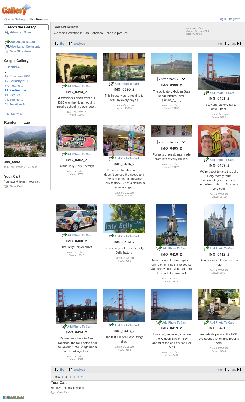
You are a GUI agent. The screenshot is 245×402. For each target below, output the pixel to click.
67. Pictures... (14, 85)
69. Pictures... (14, 95)
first (62, 43)
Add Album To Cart (22, 42)
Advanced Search (21, 32)
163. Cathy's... (14, 113)
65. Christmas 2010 (17, 76)
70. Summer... (14, 99)
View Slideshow (20, 51)
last (233, 43)
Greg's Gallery (14, 19)
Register (234, 19)
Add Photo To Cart (79, 86)
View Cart (16, 186)
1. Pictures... (13, 67)
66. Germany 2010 (16, 81)
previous (79, 43)
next (220, 43)
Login (222, 19)
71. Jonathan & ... (16, 104)
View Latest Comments (25, 46)
